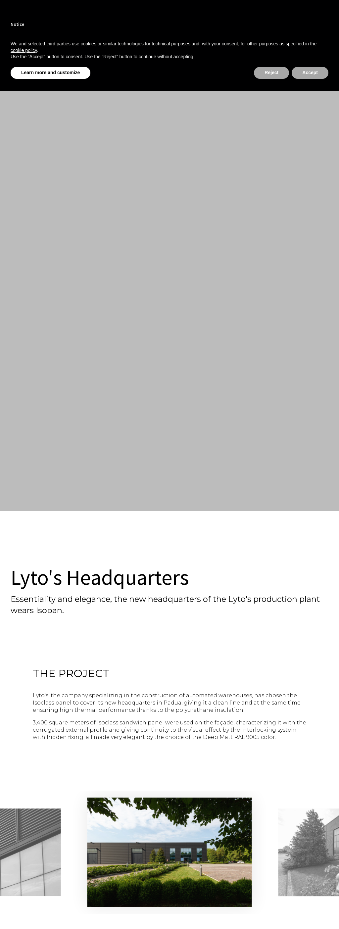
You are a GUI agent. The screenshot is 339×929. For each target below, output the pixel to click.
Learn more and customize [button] (50, 72)
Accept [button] (310, 72)
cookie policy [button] (24, 50)
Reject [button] (271, 72)
